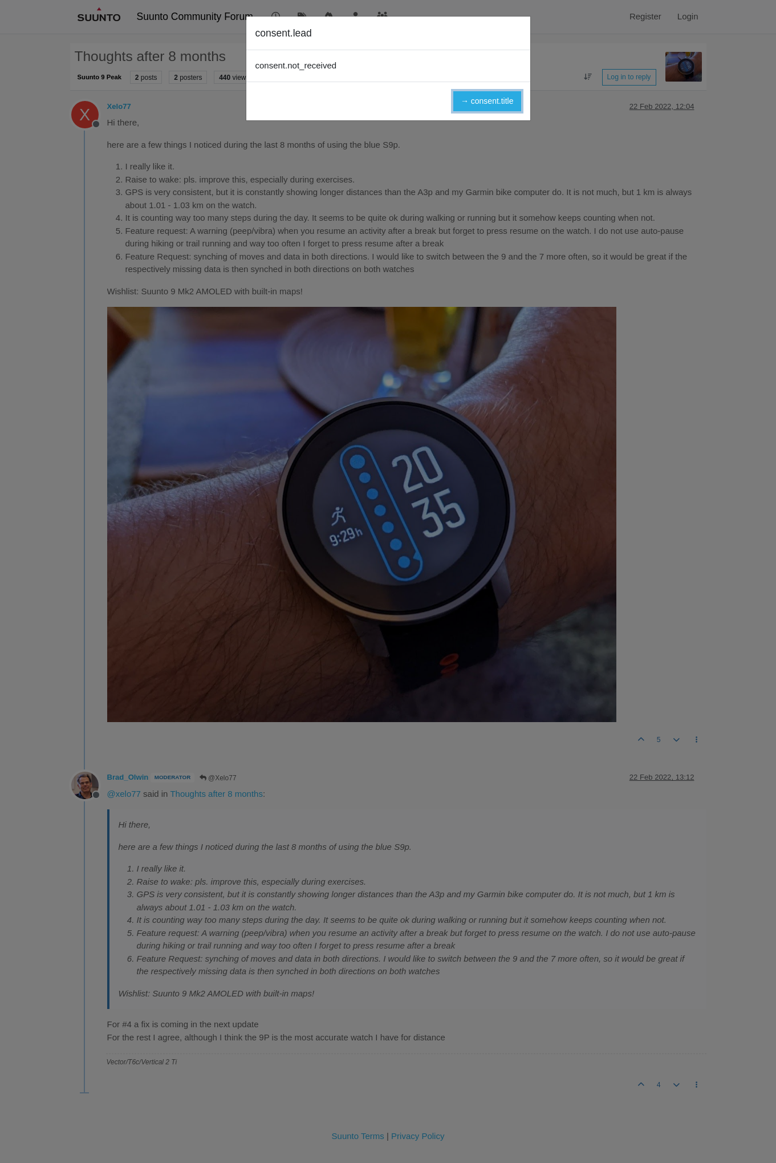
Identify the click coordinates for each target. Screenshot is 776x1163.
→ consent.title (487, 101)
